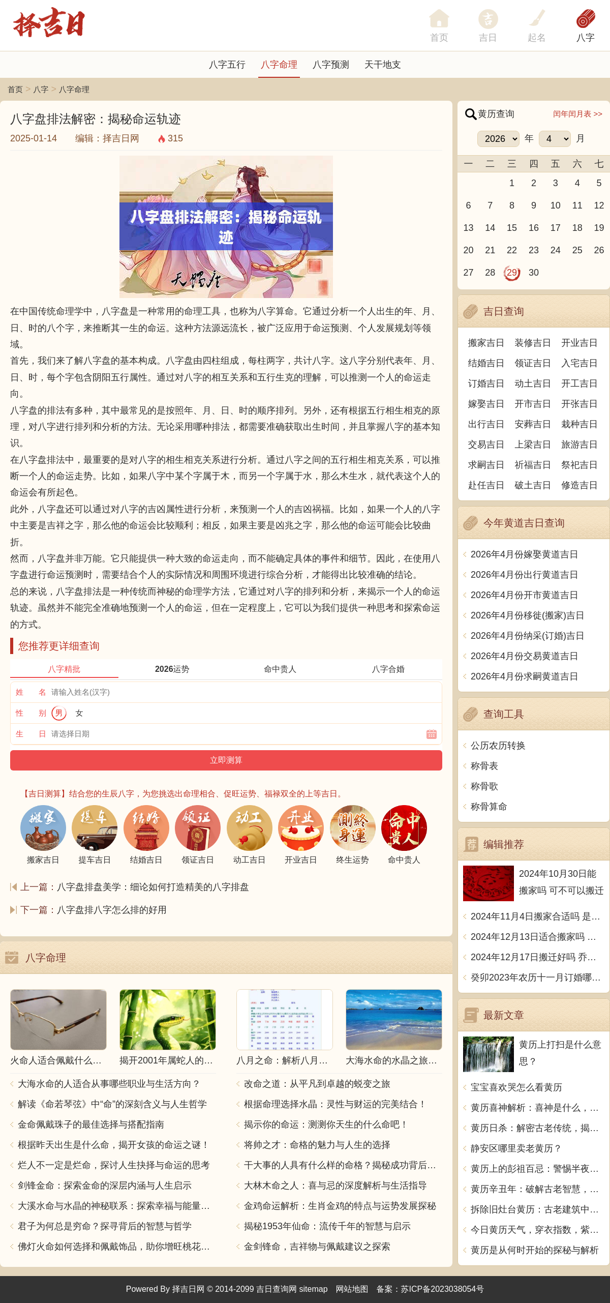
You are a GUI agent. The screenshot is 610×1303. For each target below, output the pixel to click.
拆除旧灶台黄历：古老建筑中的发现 (537, 1209)
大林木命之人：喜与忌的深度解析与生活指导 (335, 1185)
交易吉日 (486, 444)
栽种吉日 (579, 424)
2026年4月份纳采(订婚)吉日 (528, 636)
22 (512, 250)
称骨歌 (484, 786)
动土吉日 (533, 383)
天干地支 (382, 65)
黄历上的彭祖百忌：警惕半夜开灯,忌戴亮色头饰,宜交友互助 (537, 1169)
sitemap (313, 1289)
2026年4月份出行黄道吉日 (524, 575)
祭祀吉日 (579, 465)
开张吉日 (579, 404)
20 (468, 250)
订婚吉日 (486, 383)
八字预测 (331, 65)
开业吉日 (579, 343)
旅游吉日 (579, 444)
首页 (15, 89)
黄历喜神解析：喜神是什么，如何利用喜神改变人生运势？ (537, 1108)
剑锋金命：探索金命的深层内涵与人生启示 (105, 1185)
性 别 (31, 712)
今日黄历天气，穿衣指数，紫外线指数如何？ (537, 1230)
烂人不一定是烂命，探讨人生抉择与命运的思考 (114, 1165)
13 (468, 228)
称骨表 (484, 766)
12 (599, 205)
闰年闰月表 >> (577, 113)
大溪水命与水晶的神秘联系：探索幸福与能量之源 (117, 1206)
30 (534, 273)
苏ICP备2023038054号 (442, 1289)
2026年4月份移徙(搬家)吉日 (528, 615)
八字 (585, 38)
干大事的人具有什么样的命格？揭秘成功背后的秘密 (343, 1165)
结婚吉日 (486, 363)
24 (556, 250)
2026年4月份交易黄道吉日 (524, 656)
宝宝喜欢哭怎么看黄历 (516, 1087)
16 (534, 228)
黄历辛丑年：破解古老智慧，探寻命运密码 (537, 1189)
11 (577, 205)
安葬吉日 (533, 424)
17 (556, 228)
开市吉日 (533, 404)
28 (490, 273)
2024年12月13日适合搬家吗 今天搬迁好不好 (537, 937)
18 (577, 228)
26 (599, 250)
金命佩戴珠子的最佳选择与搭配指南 (91, 1124)
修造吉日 (579, 485)
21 (490, 250)
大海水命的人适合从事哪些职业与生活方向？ (109, 1084)
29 (512, 273)
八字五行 (227, 65)
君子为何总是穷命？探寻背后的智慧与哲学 (105, 1226)
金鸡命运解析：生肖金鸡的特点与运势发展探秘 (340, 1206)
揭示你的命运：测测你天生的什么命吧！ (326, 1124)
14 (490, 228)
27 (468, 273)
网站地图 (352, 1289)
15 (512, 228)
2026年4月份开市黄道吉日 (524, 595)
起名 (537, 38)
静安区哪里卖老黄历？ (516, 1148)
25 (577, 250)
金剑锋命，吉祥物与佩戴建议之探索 (317, 1246)
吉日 (488, 38)
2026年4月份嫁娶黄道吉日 (524, 554)
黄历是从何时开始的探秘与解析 (535, 1250)
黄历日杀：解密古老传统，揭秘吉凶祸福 (537, 1128)
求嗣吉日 (486, 465)
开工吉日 (579, 383)
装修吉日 (533, 343)
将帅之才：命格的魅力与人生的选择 (317, 1145)
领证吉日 (533, 363)
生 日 (31, 733)
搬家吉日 (486, 343)
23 (534, 250)
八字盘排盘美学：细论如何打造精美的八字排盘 (153, 887)
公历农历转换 (498, 746)
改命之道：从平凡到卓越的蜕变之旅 (317, 1084)
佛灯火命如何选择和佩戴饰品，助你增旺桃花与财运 (117, 1246)
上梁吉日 (533, 444)
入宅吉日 (579, 363)
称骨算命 (489, 807)
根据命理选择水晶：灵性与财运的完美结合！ (335, 1104)
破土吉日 (533, 485)
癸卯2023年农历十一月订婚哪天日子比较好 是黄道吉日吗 (537, 977)
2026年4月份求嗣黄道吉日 (524, 676)
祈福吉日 (533, 465)
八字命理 (279, 65)
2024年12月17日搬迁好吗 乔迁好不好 (537, 957)
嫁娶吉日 (486, 404)
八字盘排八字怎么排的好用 (112, 910)
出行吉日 (486, 424)
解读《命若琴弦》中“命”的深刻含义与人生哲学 (112, 1104)
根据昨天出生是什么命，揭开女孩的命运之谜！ (114, 1145)
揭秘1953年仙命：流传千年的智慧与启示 (327, 1226)
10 (556, 205)
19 (599, 228)
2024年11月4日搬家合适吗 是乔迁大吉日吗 (537, 916)
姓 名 (31, 692)
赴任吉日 (486, 485)
